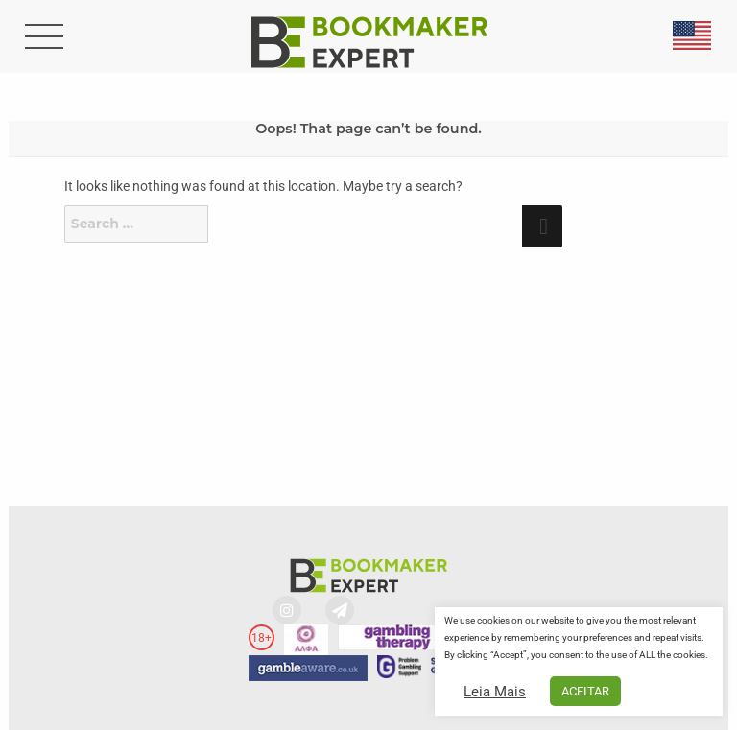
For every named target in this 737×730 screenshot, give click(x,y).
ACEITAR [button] (585, 691)
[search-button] (42, 38)
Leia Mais (495, 691)
